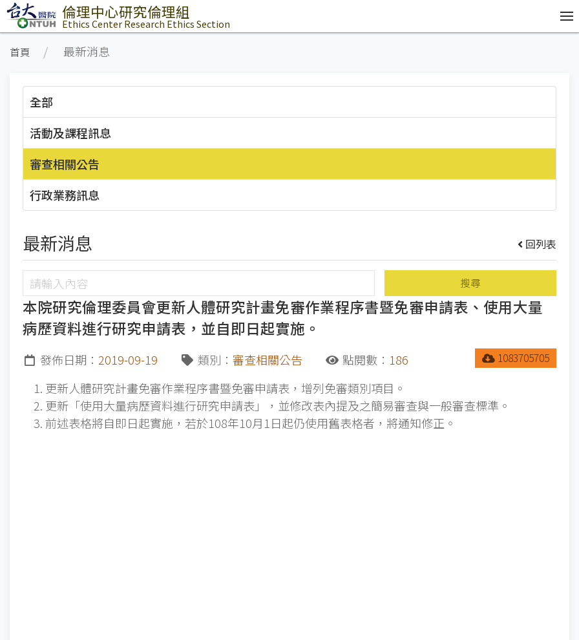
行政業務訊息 (65, 194)
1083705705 (516, 357)
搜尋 (470, 282)
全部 (41, 101)
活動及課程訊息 (70, 132)
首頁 (20, 52)
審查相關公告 (65, 163)
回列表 (537, 243)
